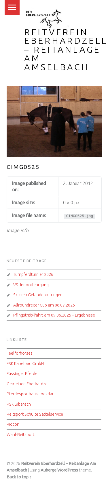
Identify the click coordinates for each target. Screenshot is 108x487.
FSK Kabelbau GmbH (25, 363)
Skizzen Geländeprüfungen (37, 294)
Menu (12, 7)
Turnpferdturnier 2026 (33, 274)
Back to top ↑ (19, 477)
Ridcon (13, 424)
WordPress (67, 470)
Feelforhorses (20, 353)
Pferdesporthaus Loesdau (30, 394)
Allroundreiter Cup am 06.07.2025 (44, 305)
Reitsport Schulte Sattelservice (35, 414)
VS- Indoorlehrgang (31, 284)
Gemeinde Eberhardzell (28, 384)
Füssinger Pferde (22, 373)
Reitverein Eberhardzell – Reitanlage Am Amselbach (66, 49)
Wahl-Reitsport (20, 434)
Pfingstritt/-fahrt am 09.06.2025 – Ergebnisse (54, 315)
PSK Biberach (19, 404)
